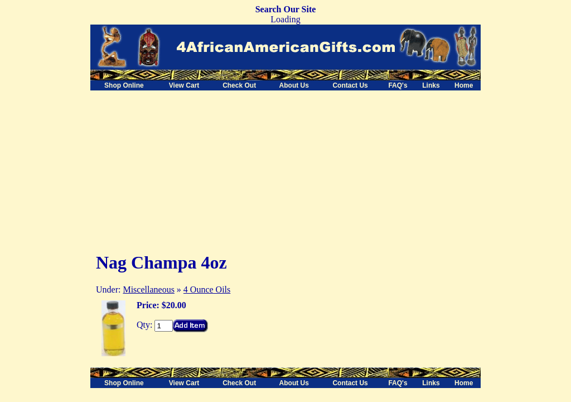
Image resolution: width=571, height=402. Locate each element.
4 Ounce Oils (206, 289)
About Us (294, 85)
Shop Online (124, 85)
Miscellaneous (148, 289)
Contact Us (349, 85)
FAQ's (397, 85)
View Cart (184, 85)
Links (430, 85)
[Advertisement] (184, 168)
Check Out (239, 85)
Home (463, 85)
